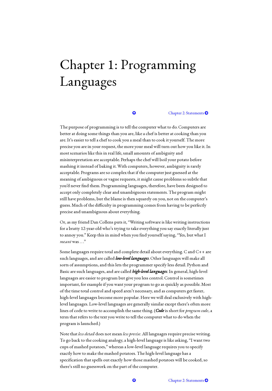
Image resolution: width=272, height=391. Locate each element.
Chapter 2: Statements (188, 113)
